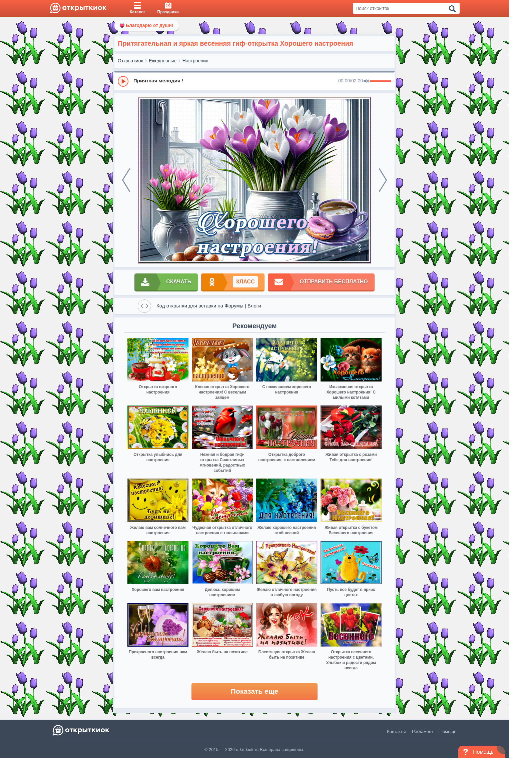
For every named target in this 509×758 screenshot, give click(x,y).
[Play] (123, 81)
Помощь (448, 731)
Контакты (396, 731)
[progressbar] (380, 81)
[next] (383, 180)
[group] (254, 81)
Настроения (195, 60)
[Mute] (366, 81)
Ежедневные (162, 60)
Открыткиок (130, 60)
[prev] (126, 180)
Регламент (422, 731)
